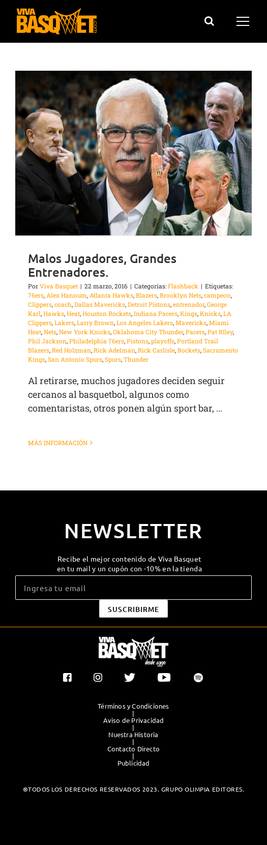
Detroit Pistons (149, 304)
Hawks (53, 313)
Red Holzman (71, 350)
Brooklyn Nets (180, 295)
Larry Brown (95, 322)
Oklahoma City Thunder (148, 332)
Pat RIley (220, 332)
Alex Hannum (66, 295)
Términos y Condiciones (133, 706)
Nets (50, 332)
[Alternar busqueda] (209, 21)
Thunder (136, 359)
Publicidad (133, 763)
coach (63, 304)
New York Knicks (84, 332)
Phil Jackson (47, 341)
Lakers (64, 322)
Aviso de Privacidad (133, 720)
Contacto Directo (133, 748)
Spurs (113, 359)
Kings (188, 313)
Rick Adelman (114, 350)
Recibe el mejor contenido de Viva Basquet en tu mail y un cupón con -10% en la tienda (129, 563)
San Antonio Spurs (75, 359)
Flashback (183, 286)
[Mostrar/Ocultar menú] (244, 21)
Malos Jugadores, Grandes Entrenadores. (102, 265)
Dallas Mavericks (99, 304)
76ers (36, 295)
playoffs (162, 341)
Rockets (188, 350)
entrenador (188, 304)
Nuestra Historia (133, 734)
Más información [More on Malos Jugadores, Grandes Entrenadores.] (57, 443)
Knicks (210, 313)
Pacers (195, 332)
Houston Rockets (106, 313)
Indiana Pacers (155, 313)
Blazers (146, 295)
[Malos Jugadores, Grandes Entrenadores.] (133, 153)
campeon (217, 295)
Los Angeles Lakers (144, 322)
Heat (73, 313)
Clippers (40, 304)
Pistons (138, 341)
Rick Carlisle (156, 350)
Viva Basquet (59, 286)
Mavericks (190, 322)
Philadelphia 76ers (96, 341)
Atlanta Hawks (111, 295)
